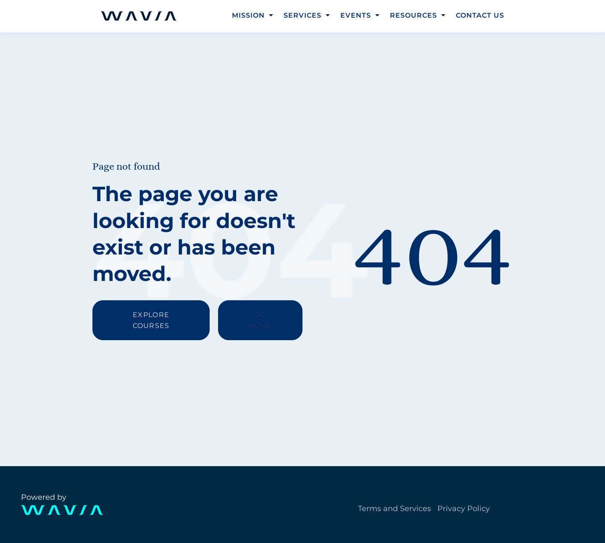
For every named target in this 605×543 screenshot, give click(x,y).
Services (302, 15)
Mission (248, 15)
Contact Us (480, 15)
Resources (413, 15)
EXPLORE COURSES (151, 320)
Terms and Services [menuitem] (394, 508)
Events (355, 15)
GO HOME (260, 320)
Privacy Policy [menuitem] (463, 508)
